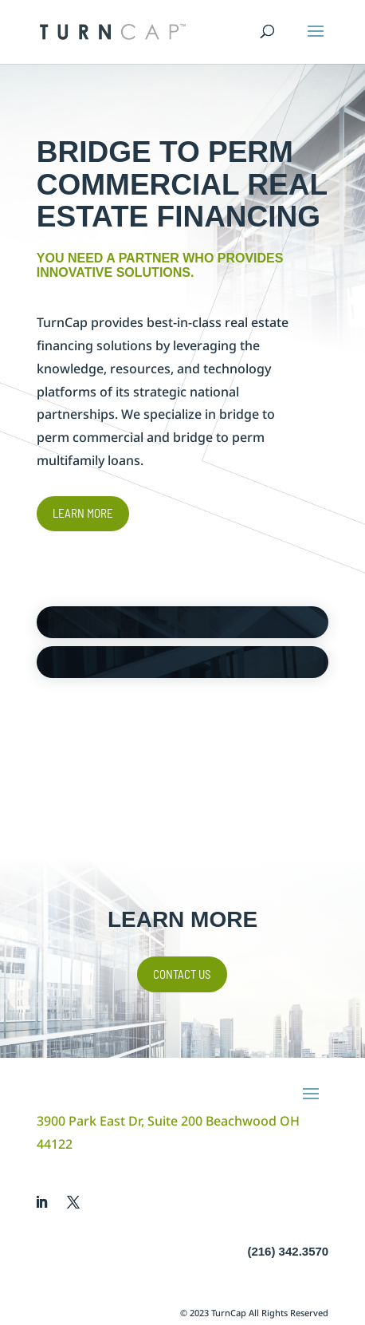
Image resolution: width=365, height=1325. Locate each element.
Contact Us (182, 974)
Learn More (83, 513)
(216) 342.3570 (287, 1251)
